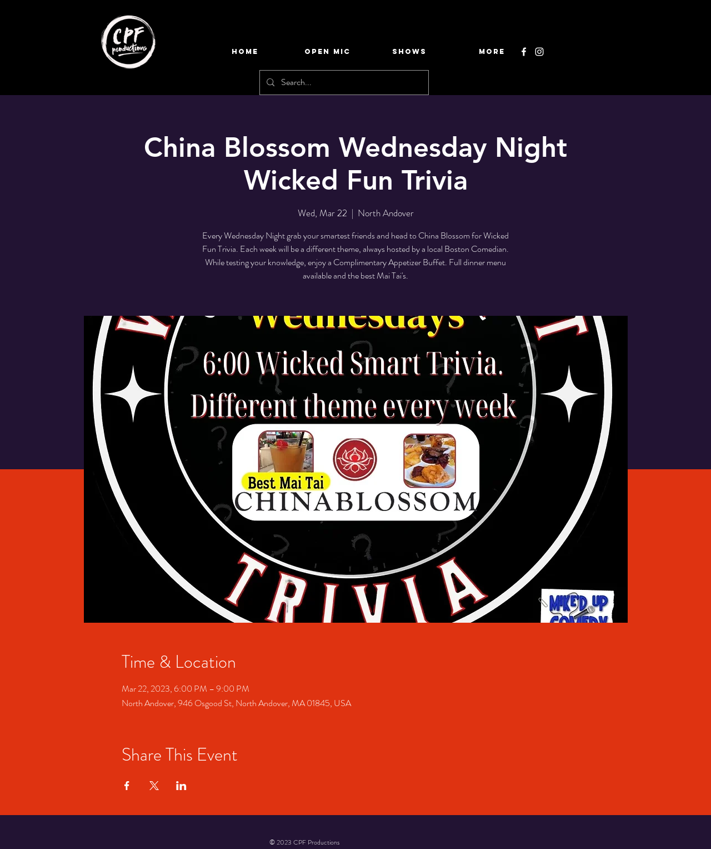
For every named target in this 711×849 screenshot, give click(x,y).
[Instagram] (539, 51)
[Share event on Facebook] (127, 785)
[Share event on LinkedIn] (181, 785)
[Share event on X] (154, 785)
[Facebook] (523, 51)
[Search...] (343, 83)
